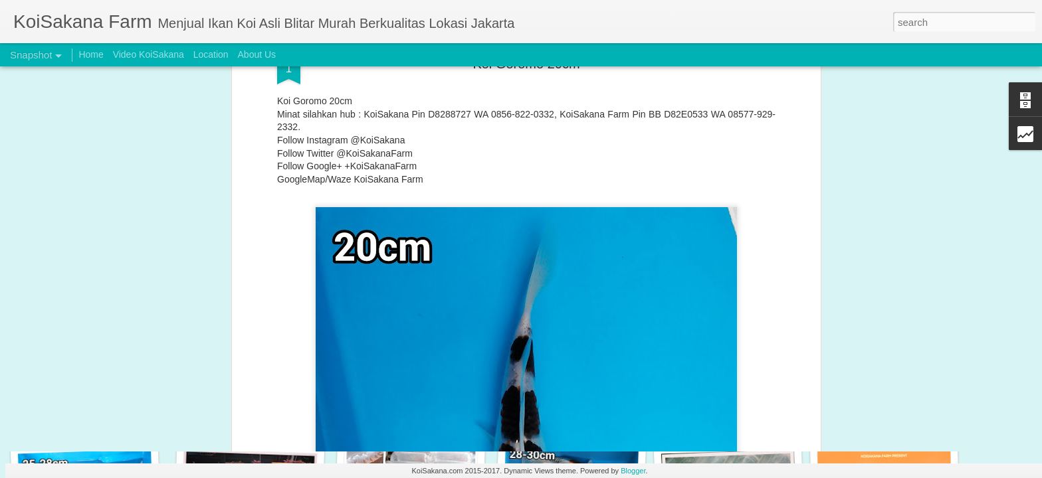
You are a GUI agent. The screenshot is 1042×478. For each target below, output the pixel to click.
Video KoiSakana (148, 54)
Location (211, 54)
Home (90, 54)
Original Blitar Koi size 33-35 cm (416, 408)
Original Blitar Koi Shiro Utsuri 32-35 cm (111, 415)
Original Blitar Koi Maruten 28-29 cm (260, 411)
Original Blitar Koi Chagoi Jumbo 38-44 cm (594, 417)
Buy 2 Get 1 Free (725, 410)
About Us (257, 54)
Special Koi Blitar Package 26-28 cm (901, 409)
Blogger (633, 471)
